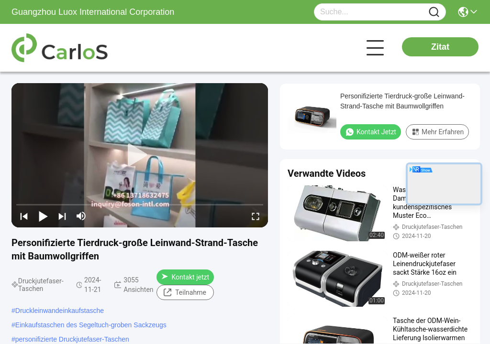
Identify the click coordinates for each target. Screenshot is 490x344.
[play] (140, 155)
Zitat (440, 47)
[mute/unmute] (81, 216)
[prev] (23, 216)
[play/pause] (43, 216)
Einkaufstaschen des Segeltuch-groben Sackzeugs (91, 325)
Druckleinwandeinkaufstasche (59, 310)
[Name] (434, 12)
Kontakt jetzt (185, 277)
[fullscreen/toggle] (255, 216)
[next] (62, 216)
